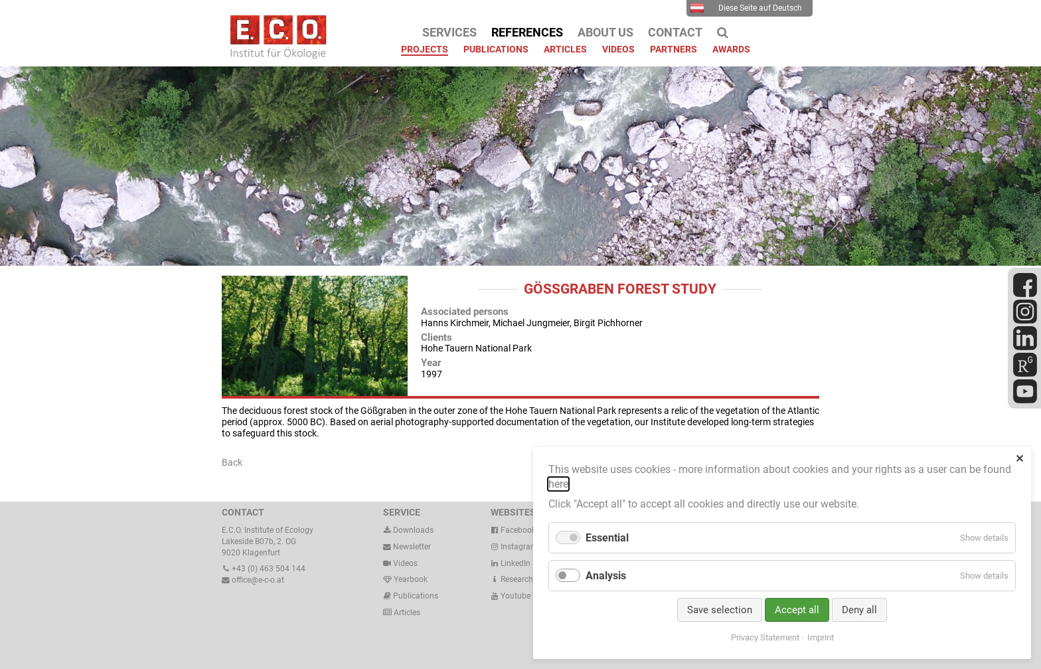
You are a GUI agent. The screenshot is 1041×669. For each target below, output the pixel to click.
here (558, 484)
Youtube (510, 596)
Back (232, 462)
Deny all (859, 610)
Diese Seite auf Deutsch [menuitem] (746, 8)
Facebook (513, 530)
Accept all (797, 610)
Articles (406, 612)
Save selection (719, 610)
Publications (415, 596)
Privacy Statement (765, 637)
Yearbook (405, 579)
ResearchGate (520, 579)
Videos (405, 563)
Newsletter (407, 546)
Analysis (606, 575)
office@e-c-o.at (253, 580)
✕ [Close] (1019, 458)
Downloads (408, 530)
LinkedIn (510, 563)
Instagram (514, 546)
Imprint (820, 637)
